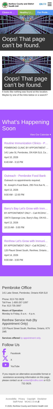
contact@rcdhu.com (33, 380)
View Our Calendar (40, 134)
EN (41, 4)
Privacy (22, 399)
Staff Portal (18, 402)
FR (44, 4)
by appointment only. (30, 338)
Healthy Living (27, 12)
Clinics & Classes (10, 12)
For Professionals (45, 12)
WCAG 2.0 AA (32, 402)
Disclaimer (41, 399)
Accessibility (11, 399)
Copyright (31, 399)
